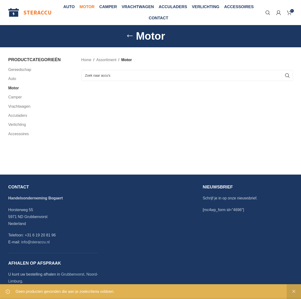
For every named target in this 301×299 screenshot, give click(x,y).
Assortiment (106, 60)
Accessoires (18, 134)
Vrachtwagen (19, 106)
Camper (15, 97)
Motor (13, 88)
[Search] (268, 12)
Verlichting (17, 125)
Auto (12, 79)
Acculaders (17, 115)
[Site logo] (30, 12)
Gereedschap (19, 70)
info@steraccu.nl (35, 242)
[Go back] (130, 36)
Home (86, 60)
